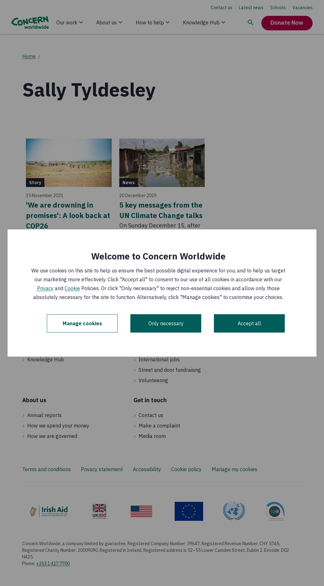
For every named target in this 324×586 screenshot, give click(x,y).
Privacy (45, 288)
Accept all (249, 323)
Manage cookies (82, 323)
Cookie (72, 288)
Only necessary (166, 323)
